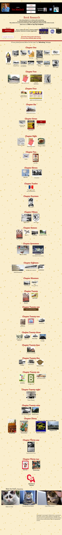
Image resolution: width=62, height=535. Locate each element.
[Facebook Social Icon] (50, 9)
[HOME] (31, 5)
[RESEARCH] (31, 8)
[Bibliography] (8, 30)
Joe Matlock (18, 9)
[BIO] (31, 12)
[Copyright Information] (8, 37)
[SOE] (41, 121)
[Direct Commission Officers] (30, 309)
